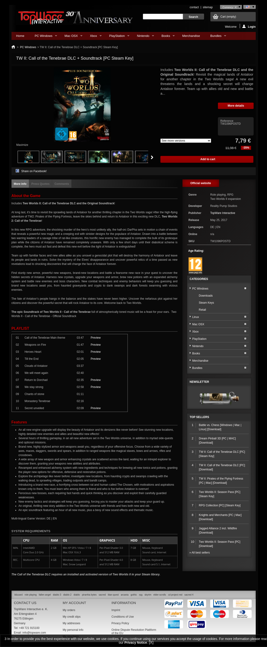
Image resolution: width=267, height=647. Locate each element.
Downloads (206, 295)
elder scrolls (159, 594)
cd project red (175, 594)
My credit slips (72, 616)
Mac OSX (71, 37)
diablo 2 (67, 594)
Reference (226, 121)
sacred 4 (188, 594)
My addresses (71, 623)
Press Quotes (40, 184)
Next (152, 157)
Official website (200, 183)
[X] (151, 642)
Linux (195, 317)
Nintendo (143, 37)
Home (20, 36)
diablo (77, 594)
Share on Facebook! (34, 171)
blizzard (19, 594)
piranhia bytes (89, 594)
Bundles (215, 37)
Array (185, 141)
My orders (69, 610)
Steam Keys (206, 302)
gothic (134, 594)
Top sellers (199, 417)
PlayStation (116, 37)
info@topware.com (34, 632)
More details (236, 105)
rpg (140, 594)
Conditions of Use (123, 616)
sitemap (208, 7)
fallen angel (45, 594)
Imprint (116, 610)
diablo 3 (57, 594)
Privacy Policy (120, 623)
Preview (96, 337)
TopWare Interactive (222, 213)
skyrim (147, 594)
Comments (61, 184)
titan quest (113, 594)
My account (74, 603)
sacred (102, 594)
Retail (202, 309)
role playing (31, 594)
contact (194, 7)
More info (20, 184)
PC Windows (43, 37)
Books (166, 37)
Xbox (93, 37)
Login (249, 26)
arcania (124, 594)
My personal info (73, 630)
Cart (228, 16)
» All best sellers (200, 552)
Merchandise (191, 36)
